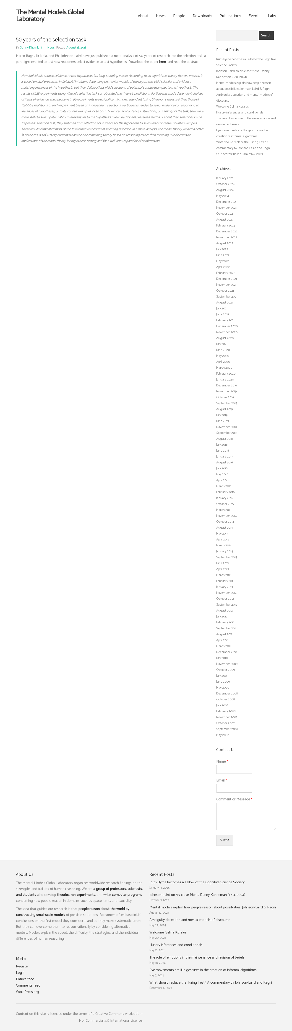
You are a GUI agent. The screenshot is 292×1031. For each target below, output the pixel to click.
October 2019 (225, 397)
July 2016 (221, 468)
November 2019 (226, 391)
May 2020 (222, 356)
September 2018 (226, 433)
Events (255, 15)
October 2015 (225, 504)
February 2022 (225, 273)
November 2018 (226, 427)
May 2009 (222, 687)
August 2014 (224, 527)
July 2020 (222, 344)
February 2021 (225, 320)
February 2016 (225, 492)
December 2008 (227, 693)
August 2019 (224, 409)
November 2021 (226, 285)
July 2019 (221, 415)
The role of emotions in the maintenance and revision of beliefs (197, 957)
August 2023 (224, 219)
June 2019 (222, 421)
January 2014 (224, 551)
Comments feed (28, 985)
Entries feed (25, 979)
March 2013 (223, 575)
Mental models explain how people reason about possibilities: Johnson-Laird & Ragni (212, 907)
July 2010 (222, 658)
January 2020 (225, 379)
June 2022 (222, 255)
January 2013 (224, 587)
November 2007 (226, 717)
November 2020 (226, 332)
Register (22, 966)
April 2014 (222, 539)
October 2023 (225, 213)
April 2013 (222, 569)
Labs (272, 15)
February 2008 (225, 711)
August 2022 (224, 243)
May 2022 (222, 261)
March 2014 (224, 545)
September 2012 (226, 604)
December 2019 (226, 385)
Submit (224, 840)
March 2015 (223, 510)
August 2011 (224, 634)
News (161, 15)
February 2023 (225, 225)
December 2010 (226, 652)
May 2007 (222, 735)
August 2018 (224, 439)
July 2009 (222, 676)
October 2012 (225, 599)
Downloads (202, 15)
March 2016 (223, 486)
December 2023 (226, 202)
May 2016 (222, 474)
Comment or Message (234, 799)
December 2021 (226, 279)
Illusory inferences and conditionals (239, 112)
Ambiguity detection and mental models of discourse (189, 920)
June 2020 (223, 350)
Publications (230, 15)
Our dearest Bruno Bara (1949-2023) (239, 154)
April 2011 (222, 640)
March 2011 (223, 646)
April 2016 (222, 480)
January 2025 (224, 178)
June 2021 (222, 314)
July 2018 (221, 444)
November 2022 (226, 237)
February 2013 (225, 581)
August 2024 (225, 190)
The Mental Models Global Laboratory (50, 16)
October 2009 (225, 670)
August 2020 (225, 338)
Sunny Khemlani (31, 47)
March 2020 (224, 367)
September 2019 (226, 403)
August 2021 (224, 302)
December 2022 (226, 231)
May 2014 (222, 533)
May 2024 (222, 196)
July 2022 (222, 249)
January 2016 (224, 498)
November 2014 (226, 516)
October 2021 (225, 290)
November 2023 (226, 208)
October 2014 (225, 521)
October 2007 (225, 723)
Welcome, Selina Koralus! (232, 106)
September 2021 (226, 296)
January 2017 (224, 456)
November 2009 (226, 664)
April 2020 (223, 362)
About (143, 15)
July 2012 (221, 616)
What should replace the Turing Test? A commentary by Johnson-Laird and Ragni (210, 982)
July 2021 (221, 308)
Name (222, 761)
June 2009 (223, 681)
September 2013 (226, 557)
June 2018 (222, 450)
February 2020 (225, 373)
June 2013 (222, 563)
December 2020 (227, 326)
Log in (20, 973)
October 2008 (225, 699)
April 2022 (223, 267)
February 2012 (225, 622)
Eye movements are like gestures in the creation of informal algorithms (203, 970)
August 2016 (224, 462)
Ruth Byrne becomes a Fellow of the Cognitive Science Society (197, 882)
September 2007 (227, 729)
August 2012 (224, 610)
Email (221, 780)
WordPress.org (27, 992)
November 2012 (226, 593)
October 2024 (225, 184)
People (179, 15)
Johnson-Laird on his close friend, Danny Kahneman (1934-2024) (197, 895)
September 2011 (226, 628)
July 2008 (222, 705)
